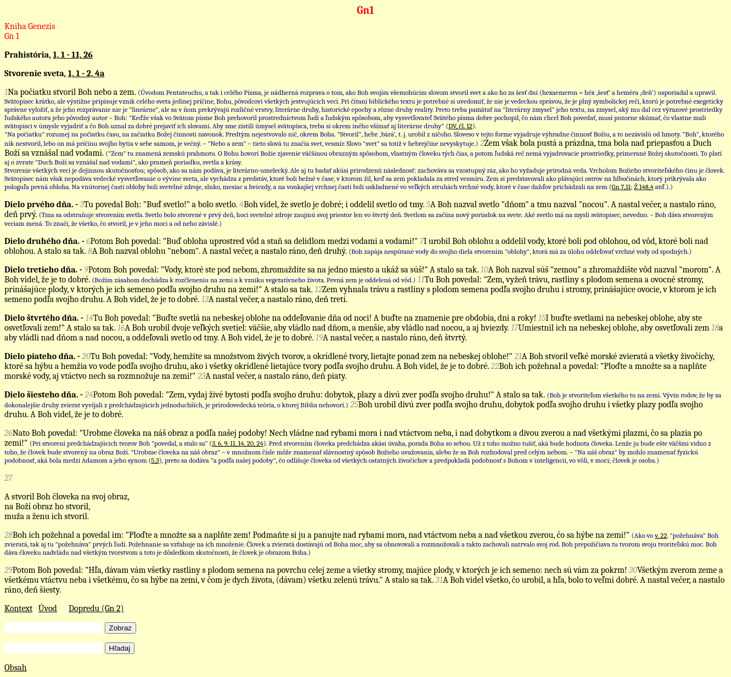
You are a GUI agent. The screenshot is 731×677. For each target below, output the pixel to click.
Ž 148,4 (643, 187)
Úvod (47, 608)
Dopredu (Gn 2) (96, 608)
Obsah (15, 668)
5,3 (155, 460)
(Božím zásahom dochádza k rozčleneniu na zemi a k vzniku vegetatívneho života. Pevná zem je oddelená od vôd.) (253, 280)
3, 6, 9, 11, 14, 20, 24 (237, 443)
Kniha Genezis (29, 26)
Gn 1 (11, 36)
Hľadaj (120, 648)
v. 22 (661, 535)
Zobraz (120, 628)
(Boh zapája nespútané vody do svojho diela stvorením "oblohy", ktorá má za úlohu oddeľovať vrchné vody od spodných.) (519, 251)
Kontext (18, 608)
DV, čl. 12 (460, 126)
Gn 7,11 (621, 187)
